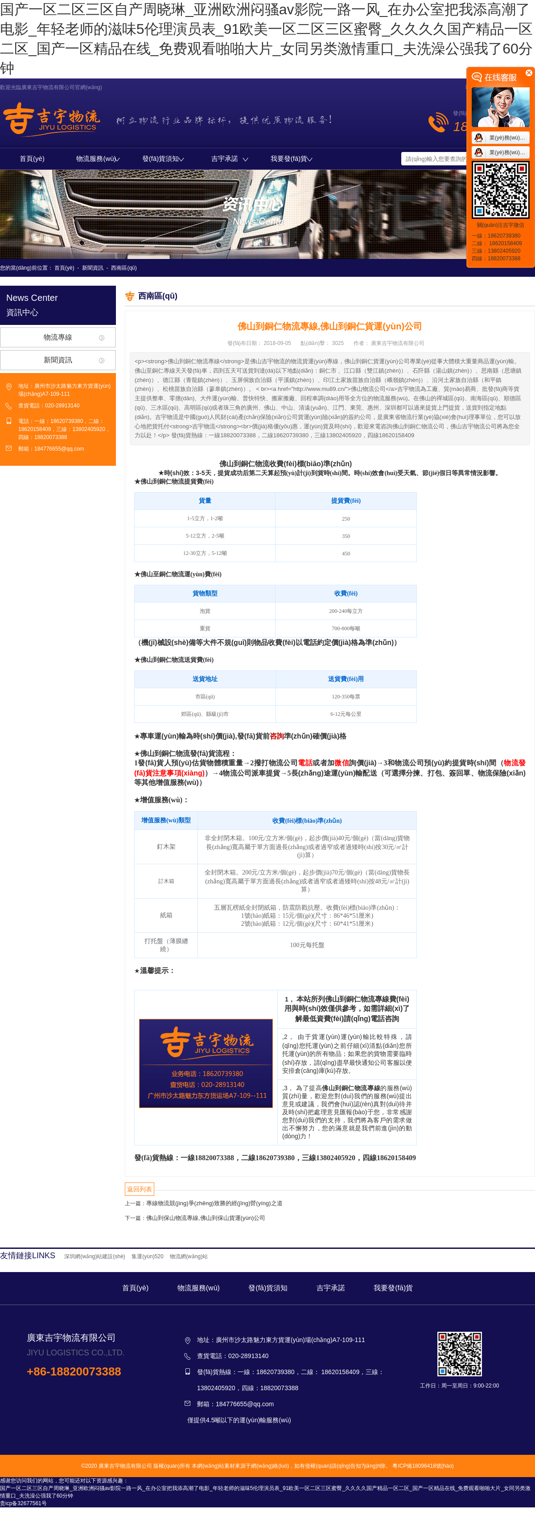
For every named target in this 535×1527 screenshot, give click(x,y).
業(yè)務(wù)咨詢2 (512, 152)
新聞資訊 (92, 268)
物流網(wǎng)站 (189, 1256)
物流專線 (58, 337)
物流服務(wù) (97, 158)
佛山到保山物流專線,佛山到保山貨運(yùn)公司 (205, 1218)
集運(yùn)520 (147, 1256)
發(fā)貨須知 (163, 158)
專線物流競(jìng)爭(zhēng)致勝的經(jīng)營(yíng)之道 (214, 1203)
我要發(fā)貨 (292, 158)
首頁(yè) (32, 158)
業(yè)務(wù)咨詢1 (512, 138)
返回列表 (139, 1189)
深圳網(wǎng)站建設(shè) (94, 1256)
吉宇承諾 (229, 158)
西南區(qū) (123, 268)
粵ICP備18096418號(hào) (422, 1466)
